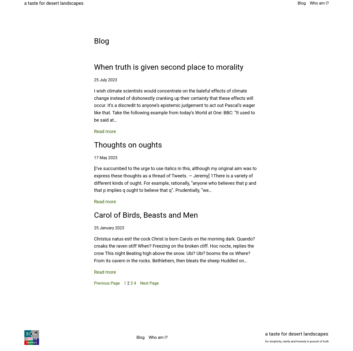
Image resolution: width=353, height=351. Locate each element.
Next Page (149, 283)
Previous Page (107, 283)
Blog (302, 3)
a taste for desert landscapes (53, 3)
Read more (105, 131)
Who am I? (319, 3)
